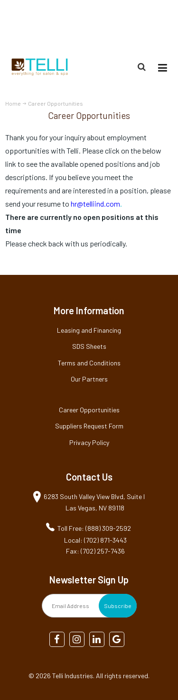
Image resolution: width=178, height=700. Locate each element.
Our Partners (89, 379)
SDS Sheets (89, 346)
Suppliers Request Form (89, 426)
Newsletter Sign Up (89, 579)
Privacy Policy (89, 442)
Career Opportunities (89, 410)
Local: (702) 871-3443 (95, 540)
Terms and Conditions (89, 363)
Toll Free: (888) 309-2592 (94, 528)
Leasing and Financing (89, 330)
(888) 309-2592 (150, 25)
